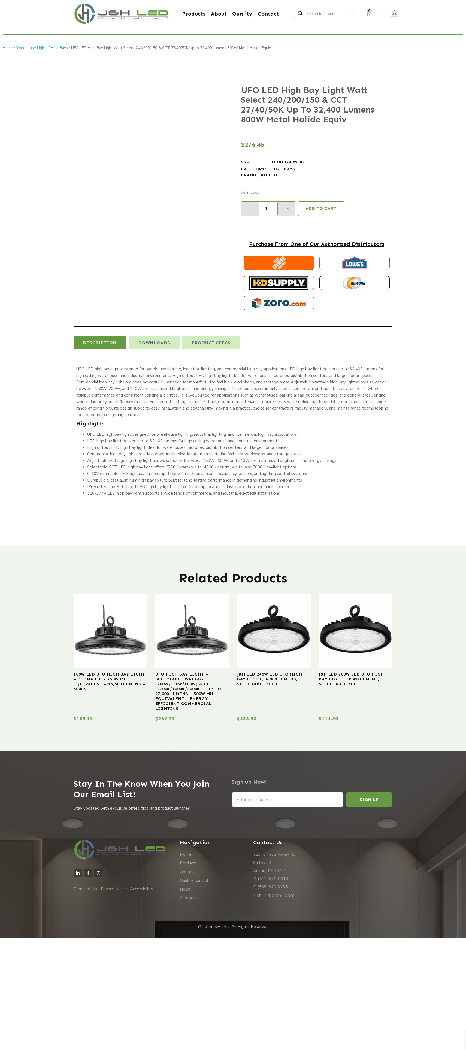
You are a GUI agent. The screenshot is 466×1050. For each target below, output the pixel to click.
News (185, 889)
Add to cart (321, 208)
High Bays (59, 47)
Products (193, 13)
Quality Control (194, 880)
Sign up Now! (249, 782)
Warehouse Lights (31, 47)
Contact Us (190, 898)
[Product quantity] (268, 208)
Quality (242, 13)
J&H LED (268, 175)
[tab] (100, 342)
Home (8, 47)
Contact (268, 13)
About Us (189, 872)
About (219, 13)
